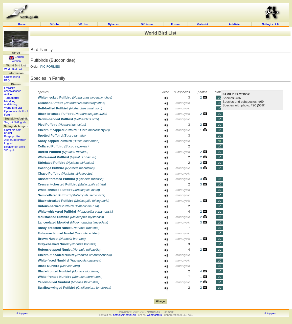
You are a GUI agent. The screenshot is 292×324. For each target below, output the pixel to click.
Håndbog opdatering (10, 103)
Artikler (8, 94)
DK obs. (55, 24)
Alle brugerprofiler (15, 139)
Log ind (8, 143)
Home (22, 24)
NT (220, 141)
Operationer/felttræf (16, 111)
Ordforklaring (12, 76)
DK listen (147, 24)
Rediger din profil (14, 146)
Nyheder (114, 24)
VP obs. (83, 24)
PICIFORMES (50, 66)
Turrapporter (11, 97)
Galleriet (202, 24)
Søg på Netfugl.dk (15, 122)
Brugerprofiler (12, 136)
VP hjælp (9, 150)
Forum (175, 24)
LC (220, 97)
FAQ (7, 80)
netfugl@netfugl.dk (124, 314)
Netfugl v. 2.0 (270, 24)
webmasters (154, 314)
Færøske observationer (12, 89)
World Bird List (13, 69)
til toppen (22, 313)
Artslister (235, 24)
